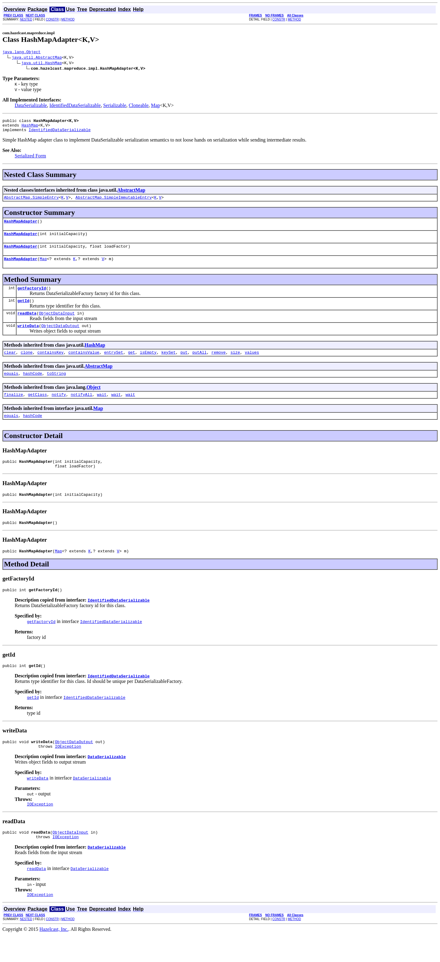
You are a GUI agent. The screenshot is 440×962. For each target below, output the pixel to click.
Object (93, 401)
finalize (13, 409)
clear (10, 365)
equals (11, 387)
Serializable (115, 106)
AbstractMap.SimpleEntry (31, 202)
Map (155, 106)
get (131, 365)
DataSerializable (31, 106)
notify (59, 409)
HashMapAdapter (20, 226)
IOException (68, 770)
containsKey (50, 365)
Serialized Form (30, 159)
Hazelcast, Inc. (53, 956)
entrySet (113, 365)
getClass (37, 409)
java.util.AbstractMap (37, 58)
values (252, 365)
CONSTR (52, 19)
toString (56, 387)
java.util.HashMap (41, 63)
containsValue (83, 365)
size (235, 365)
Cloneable (138, 106)
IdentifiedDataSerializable (75, 106)
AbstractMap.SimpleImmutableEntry (113, 202)
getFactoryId (31, 297)
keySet (168, 365)
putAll (199, 365)
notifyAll (81, 409)
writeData (28, 337)
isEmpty (148, 365)
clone (27, 365)
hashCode (32, 387)
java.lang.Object (21, 52)
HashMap (29, 128)
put (183, 365)
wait (101, 409)
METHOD (68, 19)
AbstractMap (131, 193)
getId (23, 310)
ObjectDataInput (57, 324)
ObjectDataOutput (60, 337)
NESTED (26, 19)
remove (218, 365)
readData (26, 324)
